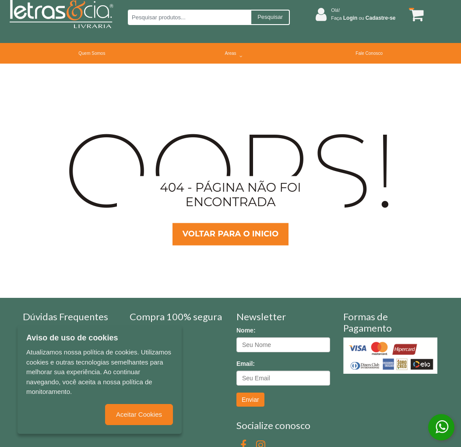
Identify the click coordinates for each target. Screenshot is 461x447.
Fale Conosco (369, 53)
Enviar (250, 399)
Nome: (246, 330)
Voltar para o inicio (230, 234)
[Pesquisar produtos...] (189, 17)
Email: (245, 363)
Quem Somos (91, 53)
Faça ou (363, 18)
